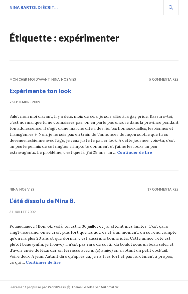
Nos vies (68, 79)
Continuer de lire (134, 152)
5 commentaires (163, 79)
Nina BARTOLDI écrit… (34, 7)
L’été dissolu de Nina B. (42, 200)
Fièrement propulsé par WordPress (38, 287)
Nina (55, 79)
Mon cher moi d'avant (30, 79)
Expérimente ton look (40, 90)
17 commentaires (162, 189)
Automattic (110, 287)
